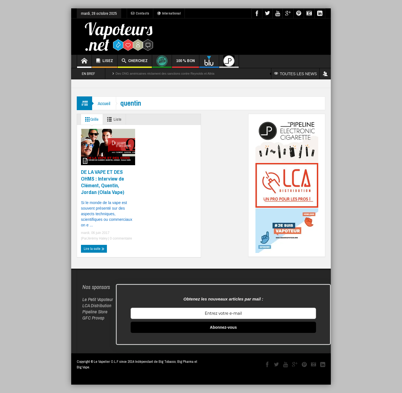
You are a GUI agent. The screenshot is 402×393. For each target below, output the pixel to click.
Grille (91, 119)
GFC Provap (93, 317)
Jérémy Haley (97, 238)
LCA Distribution (96, 305)
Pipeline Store (94, 311)
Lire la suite (94, 248)
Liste (113, 119)
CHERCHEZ (135, 61)
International (169, 13)
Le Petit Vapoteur (97, 299)
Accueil (104, 103)
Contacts (140, 13)
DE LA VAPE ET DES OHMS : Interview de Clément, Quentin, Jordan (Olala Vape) (102, 182)
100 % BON (185, 63)
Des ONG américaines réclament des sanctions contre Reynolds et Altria (165, 73)
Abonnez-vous (223, 327)
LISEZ (104, 61)
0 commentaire (120, 238)
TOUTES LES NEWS (295, 74)
